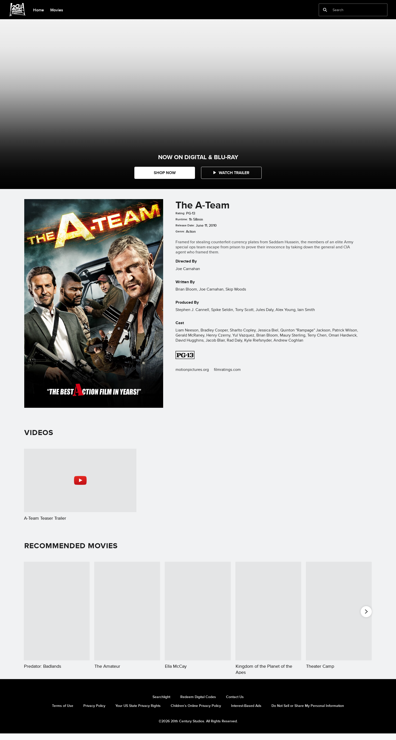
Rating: (180, 213)
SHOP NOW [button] (165, 173)
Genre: (180, 231)
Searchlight (161, 702)
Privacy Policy (94, 711)
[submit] (325, 10)
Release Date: (185, 225)
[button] (231, 173)
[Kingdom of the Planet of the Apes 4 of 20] (268, 611)
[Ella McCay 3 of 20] (197, 611)
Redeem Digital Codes (198, 702)
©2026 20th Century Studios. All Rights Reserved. (198, 727)
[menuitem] (38, 9)
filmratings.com (227, 369)
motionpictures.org (192, 369)
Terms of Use (62, 711)
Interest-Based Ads (246, 711)
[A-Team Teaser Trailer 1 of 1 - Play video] (80, 480)
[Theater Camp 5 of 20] (339, 611)
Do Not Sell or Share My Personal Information (307, 711)
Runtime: (182, 219)
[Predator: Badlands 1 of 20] (56, 611)
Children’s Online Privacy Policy (196, 711)
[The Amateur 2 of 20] (127, 611)
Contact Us (235, 702)
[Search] (349, 10)
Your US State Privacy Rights (138, 711)
